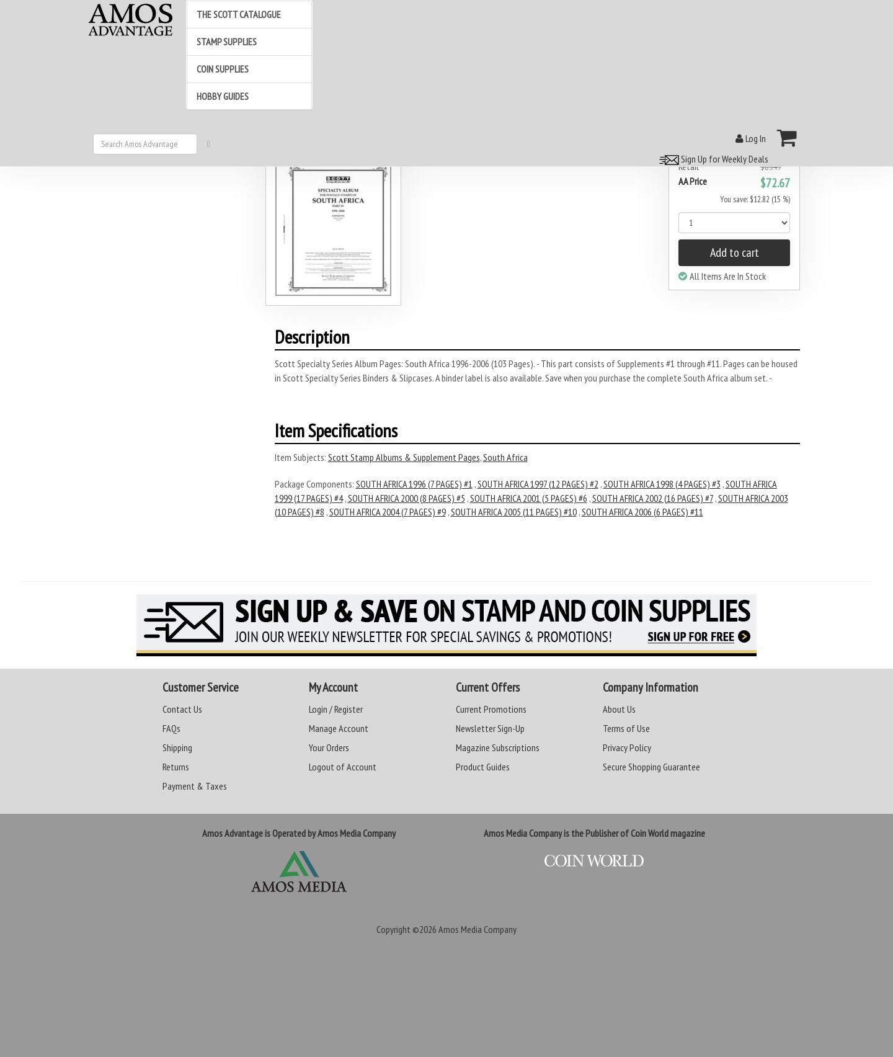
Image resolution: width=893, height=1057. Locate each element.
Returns (175, 766)
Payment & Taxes (194, 786)
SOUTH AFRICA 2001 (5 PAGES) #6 (528, 498)
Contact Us (182, 709)
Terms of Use (626, 728)
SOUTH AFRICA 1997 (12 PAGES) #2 (538, 484)
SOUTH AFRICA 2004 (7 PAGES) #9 (387, 512)
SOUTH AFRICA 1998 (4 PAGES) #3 (662, 484)
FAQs (171, 728)
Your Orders (329, 747)
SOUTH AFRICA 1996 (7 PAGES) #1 (414, 484)
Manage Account (338, 728)
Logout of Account (342, 766)
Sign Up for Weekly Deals (711, 159)
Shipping (177, 747)
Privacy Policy (627, 747)
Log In (750, 138)
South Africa (505, 457)
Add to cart (734, 252)
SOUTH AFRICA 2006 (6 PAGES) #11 (642, 512)
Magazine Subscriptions (498, 747)
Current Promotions (491, 709)
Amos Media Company (477, 929)
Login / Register (336, 709)
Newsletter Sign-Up (490, 728)
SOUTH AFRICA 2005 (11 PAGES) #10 (514, 512)
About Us (619, 709)
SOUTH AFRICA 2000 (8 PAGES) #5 (406, 498)
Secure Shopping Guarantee (651, 766)
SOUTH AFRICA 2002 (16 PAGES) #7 (652, 498)
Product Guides (483, 766)
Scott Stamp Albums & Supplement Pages (404, 457)
